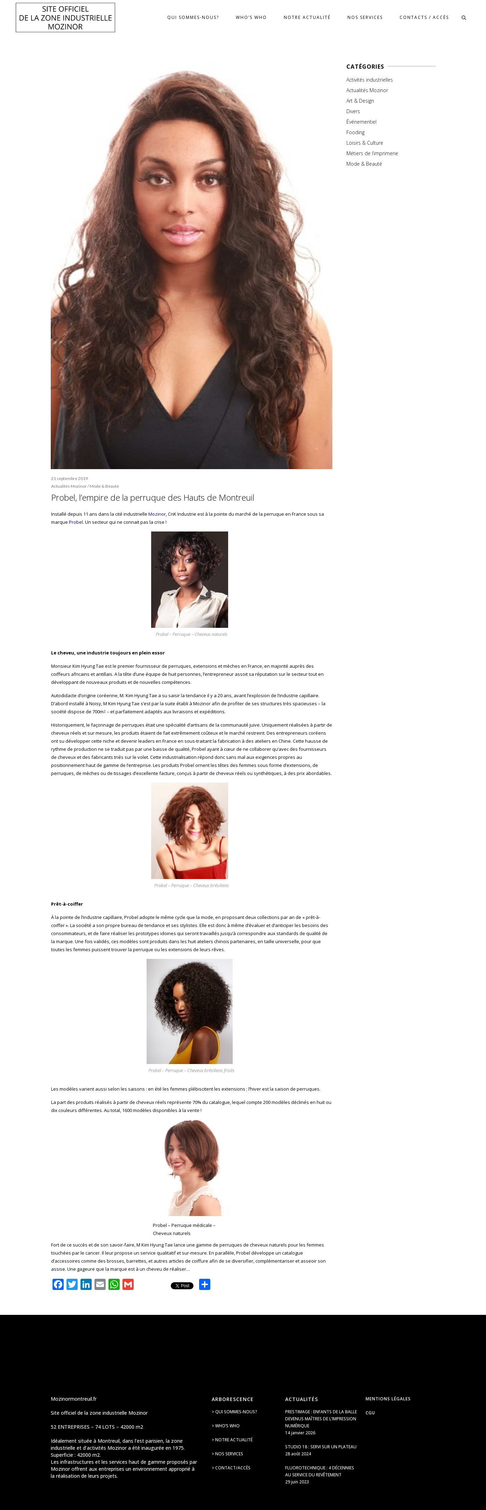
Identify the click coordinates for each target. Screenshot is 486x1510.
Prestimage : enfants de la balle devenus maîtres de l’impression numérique (321, 1419)
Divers (353, 111)
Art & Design (360, 100)
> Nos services (227, 1454)
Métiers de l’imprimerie (372, 153)
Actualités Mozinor (69, 486)
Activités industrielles (369, 79)
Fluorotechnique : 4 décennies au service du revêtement (319, 1471)
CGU (370, 1413)
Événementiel (361, 121)
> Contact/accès (231, 1468)
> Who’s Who (226, 1426)
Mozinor (157, 514)
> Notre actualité (232, 1440)
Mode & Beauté (104, 486)
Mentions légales (388, 1399)
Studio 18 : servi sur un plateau (321, 1447)
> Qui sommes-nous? (234, 1412)
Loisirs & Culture (364, 142)
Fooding (355, 132)
